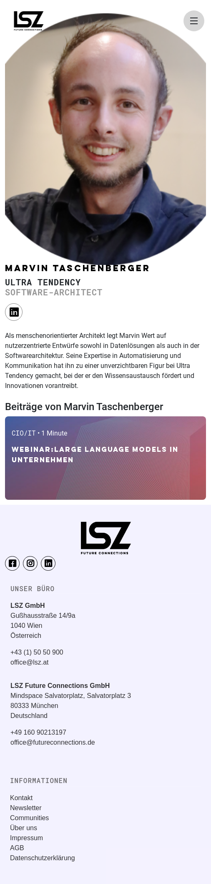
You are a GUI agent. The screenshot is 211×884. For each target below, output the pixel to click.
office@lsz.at (29, 662)
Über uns (23, 827)
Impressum (26, 837)
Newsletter (26, 807)
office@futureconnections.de (52, 742)
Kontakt (21, 797)
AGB (17, 847)
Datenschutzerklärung (42, 857)
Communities (29, 817)
